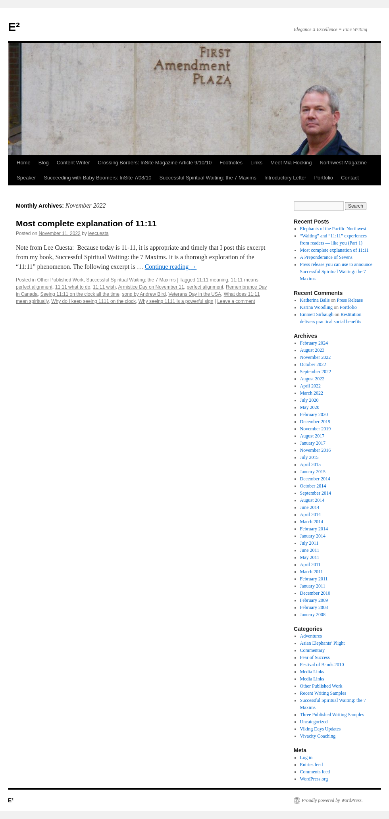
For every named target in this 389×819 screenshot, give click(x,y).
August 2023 (312, 350)
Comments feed (315, 772)
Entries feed (311, 764)
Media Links (312, 671)
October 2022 (313, 364)
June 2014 (310, 507)
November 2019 (315, 429)
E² (14, 26)
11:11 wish (104, 287)
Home (24, 163)
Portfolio (323, 178)
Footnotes (231, 163)
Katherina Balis (315, 300)
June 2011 (310, 550)
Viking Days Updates (320, 729)
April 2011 (310, 564)
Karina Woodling (316, 307)
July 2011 (309, 543)
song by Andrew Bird (144, 294)
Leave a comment (236, 301)
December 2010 (315, 593)
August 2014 (312, 500)
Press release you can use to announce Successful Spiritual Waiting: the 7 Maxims (336, 271)
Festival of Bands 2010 (322, 664)
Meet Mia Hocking (291, 163)
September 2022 (315, 371)
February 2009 (314, 600)
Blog (44, 163)
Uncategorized (314, 722)
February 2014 (314, 529)
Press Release (350, 300)
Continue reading (171, 266)
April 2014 (310, 514)
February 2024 (314, 343)
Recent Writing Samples (323, 693)
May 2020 (310, 407)
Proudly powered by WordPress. (332, 800)
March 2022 (311, 393)
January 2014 (312, 536)
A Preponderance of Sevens (326, 257)
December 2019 (315, 421)
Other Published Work (60, 280)
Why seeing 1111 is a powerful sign (176, 301)
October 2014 (313, 486)
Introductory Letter (285, 178)
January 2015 (312, 471)
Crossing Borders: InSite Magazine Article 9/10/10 (155, 163)
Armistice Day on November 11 (151, 287)
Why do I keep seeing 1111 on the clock (93, 301)
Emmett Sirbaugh (316, 314)
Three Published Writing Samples (332, 714)
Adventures (311, 636)
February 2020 (314, 414)
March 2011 (311, 571)
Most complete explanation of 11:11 (86, 223)
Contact (350, 178)
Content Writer (73, 163)
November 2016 (315, 450)
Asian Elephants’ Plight (322, 643)
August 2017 (312, 436)
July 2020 (309, 400)
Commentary (312, 650)
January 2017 (312, 443)
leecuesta (98, 233)
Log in (306, 757)
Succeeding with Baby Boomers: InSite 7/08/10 (97, 178)
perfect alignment (205, 287)
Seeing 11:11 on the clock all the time (79, 294)
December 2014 (315, 479)
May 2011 (310, 557)
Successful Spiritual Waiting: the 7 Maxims (207, 178)
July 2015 (309, 457)
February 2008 (314, 607)
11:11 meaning (212, 280)
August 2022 (312, 379)
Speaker (26, 178)
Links (256, 163)
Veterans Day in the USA (194, 294)
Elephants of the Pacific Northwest (333, 228)
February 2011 (314, 579)
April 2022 (310, 386)
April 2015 (310, 464)
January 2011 (312, 586)
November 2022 (315, 357)
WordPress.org (314, 779)
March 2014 (311, 521)
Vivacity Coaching (318, 736)
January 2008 (312, 614)
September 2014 (315, 493)
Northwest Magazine (343, 163)
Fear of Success (315, 657)
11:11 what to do (73, 287)
